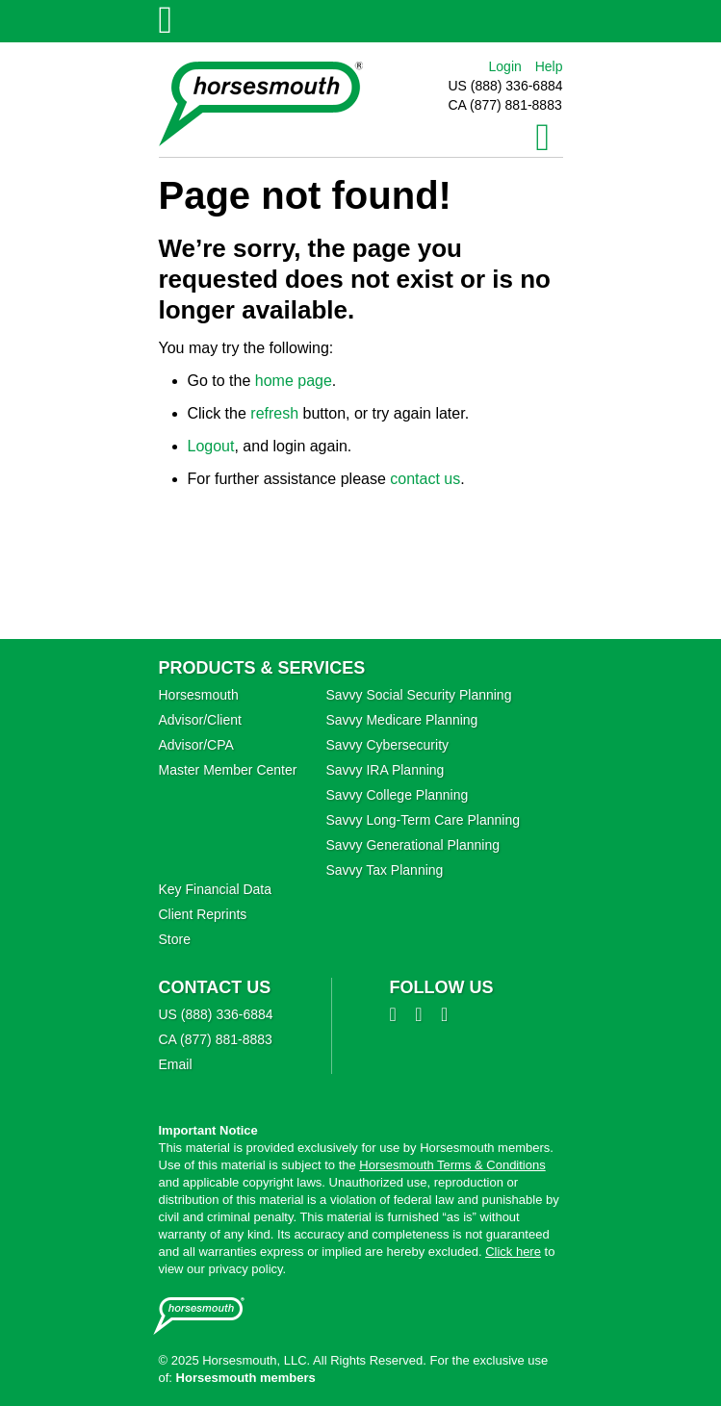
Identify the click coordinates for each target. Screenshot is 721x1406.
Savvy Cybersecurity (387, 745)
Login (505, 66)
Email (176, 1064)
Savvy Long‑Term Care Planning (422, 820)
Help (549, 66)
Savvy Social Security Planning (418, 695)
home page (293, 380)
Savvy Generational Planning (412, 845)
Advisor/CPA (196, 745)
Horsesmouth (199, 695)
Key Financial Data (215, 889)
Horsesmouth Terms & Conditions (452, 1165)
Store (175, 939)
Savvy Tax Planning (384, 870)
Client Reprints (203, 914)
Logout (211, 446)
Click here (513, 1251)
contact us (425, 479)
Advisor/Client (200, 720)
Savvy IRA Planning (384, 770)
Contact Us (215, 987)
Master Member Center (228, 770)
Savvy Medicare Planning (401, 720)
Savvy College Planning (396, 795)
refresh (274, 413)
